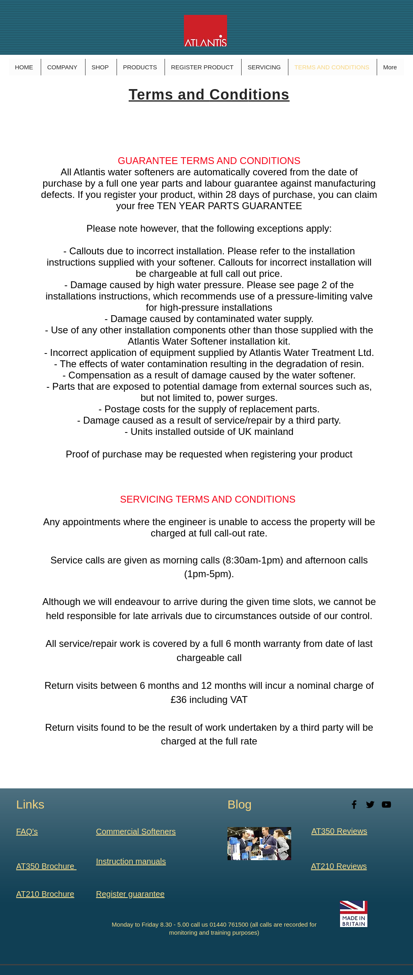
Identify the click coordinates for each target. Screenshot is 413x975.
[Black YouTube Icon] (386, 804)
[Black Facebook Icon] (354, 804)
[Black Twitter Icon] (370, 804)
